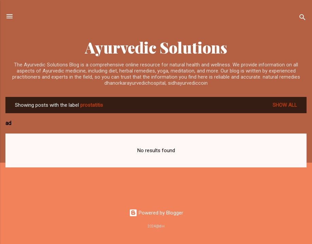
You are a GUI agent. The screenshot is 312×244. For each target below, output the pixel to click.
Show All (285, 105)
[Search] (302, 18)
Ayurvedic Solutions (156, 47)
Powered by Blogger (156, 213)
